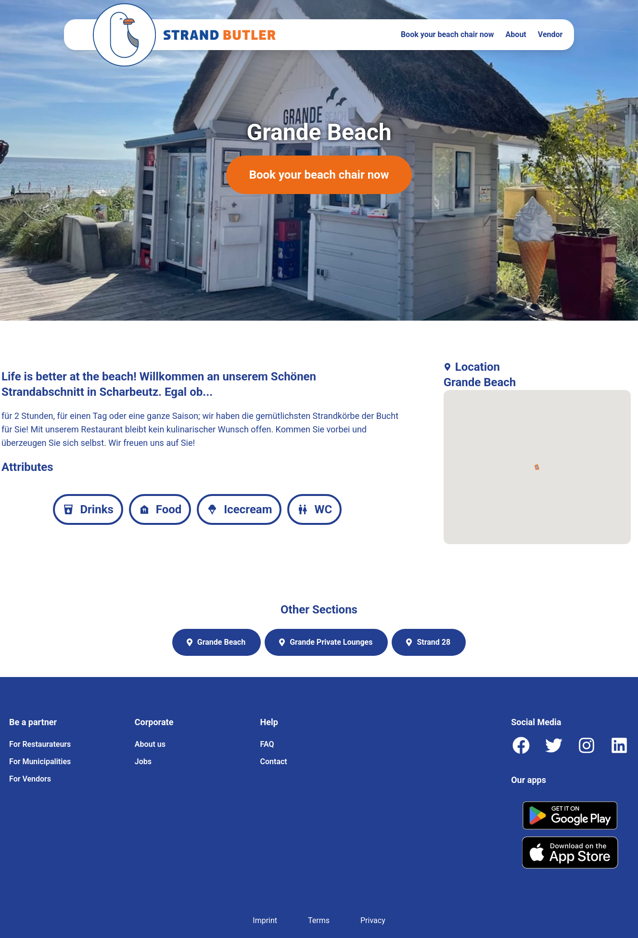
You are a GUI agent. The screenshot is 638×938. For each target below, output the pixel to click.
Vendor (550, 34)
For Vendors (30, 778)
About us (150, 744)
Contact (273, 761)
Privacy (372, 920)
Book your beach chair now (447, 34)
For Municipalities (40, 761)
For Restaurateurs (40, 744)
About (516, 34)
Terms (319, 920)
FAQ (267, 744)
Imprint (265, 920)
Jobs (143, 761)
